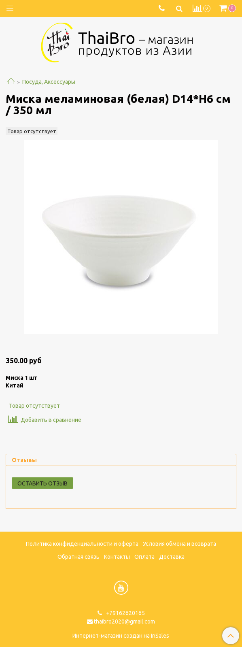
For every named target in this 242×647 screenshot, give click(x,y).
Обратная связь (78, 556)
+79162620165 (125, 613)
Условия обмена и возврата (179, 544)
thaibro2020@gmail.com (124, 621)
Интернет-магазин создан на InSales (120, 635)
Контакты (117, 556)
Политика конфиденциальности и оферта (82, 544)
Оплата (144, 556)
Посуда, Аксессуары (48, 82)
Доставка (172, 556)
